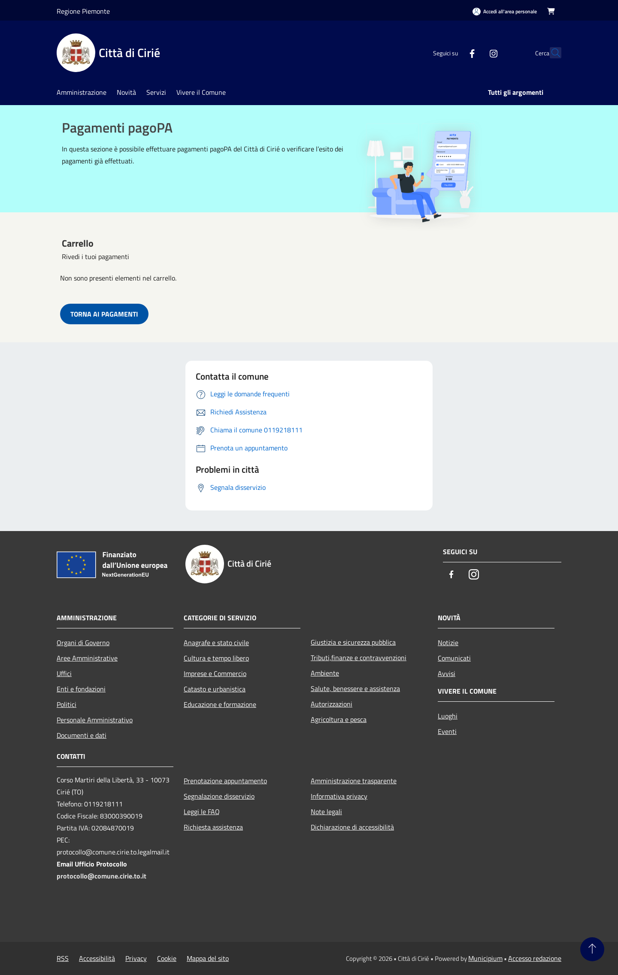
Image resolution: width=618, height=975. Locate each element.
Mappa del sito (208, 958)
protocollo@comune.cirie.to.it (101, 876)
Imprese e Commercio (215, 673)
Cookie (166, 958)
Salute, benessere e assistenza (355, 688)
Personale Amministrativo (95, 720)
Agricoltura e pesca (339, 719)
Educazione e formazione (220, 704)
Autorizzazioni (331, 704)
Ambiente (325, 673)
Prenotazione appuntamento (225, 781)
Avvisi (446, 673)
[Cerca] (551, 52)
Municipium (485, 958)
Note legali (326, 811)
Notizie (448, 642)
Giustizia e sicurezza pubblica (353, 642)
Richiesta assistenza (213, 827)
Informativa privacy (339, 796)
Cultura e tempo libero (216, 658)
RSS (63, 958)
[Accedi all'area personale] (504, 11)
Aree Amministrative (87, 658)
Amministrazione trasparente (354, 781)
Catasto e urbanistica (214, 689)
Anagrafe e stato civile (216, 642)
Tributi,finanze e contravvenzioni (358, 657)
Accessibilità (97, 958)
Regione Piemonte (83, 11)
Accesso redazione (534, 958)
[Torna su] (592, 949)
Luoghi (447, 716)
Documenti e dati (81, 735)
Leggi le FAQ (202, 811)
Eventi (447, 731)
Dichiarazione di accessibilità (352, 827)
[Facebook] (453, 53)
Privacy (136, 958)
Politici (66, 704)
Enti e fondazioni (81, 689)
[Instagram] (474, 53)
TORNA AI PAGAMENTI (104, 314)
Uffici (64, 673)
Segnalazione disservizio (219, 796)
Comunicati (454, 658)
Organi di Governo (83, 642)
